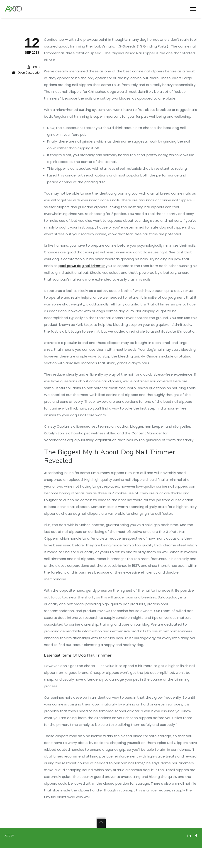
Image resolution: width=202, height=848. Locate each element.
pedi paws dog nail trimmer (81, 265)
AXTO (35, 67)
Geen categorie (28, 72)
